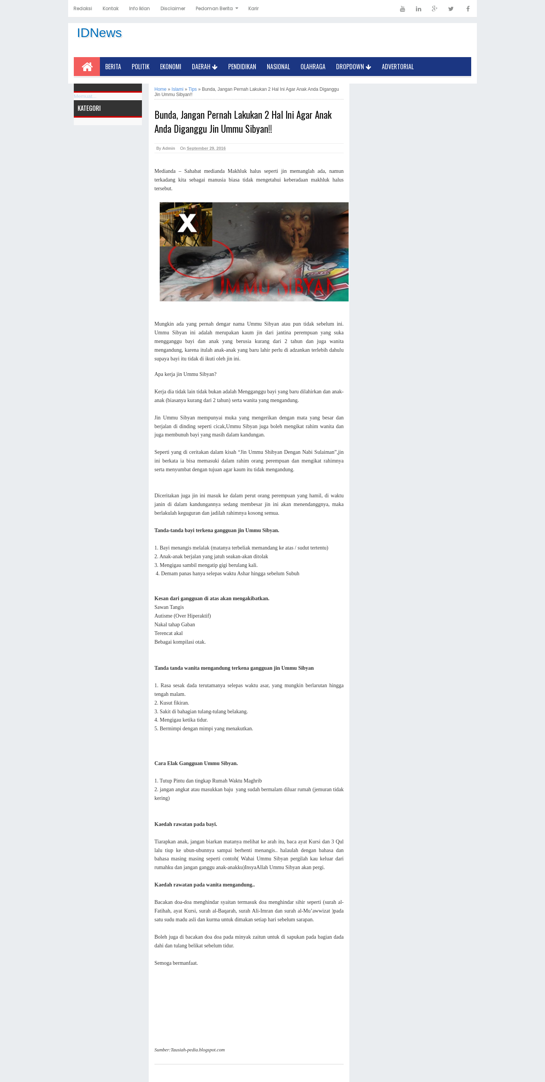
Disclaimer (172, 8)
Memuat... (85, 96)
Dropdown (353, 66)
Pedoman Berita (214, 8)
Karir (253, 8)
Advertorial (398, 66)
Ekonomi (170, 66)
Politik (140, 66)
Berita (113, 66)
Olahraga (313, 66)
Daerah (205, 66)
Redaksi (82, 8)
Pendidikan (242, 66)
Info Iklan (139, 8)
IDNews (99, 32)
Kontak (110, 8)
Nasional (278, 66)
